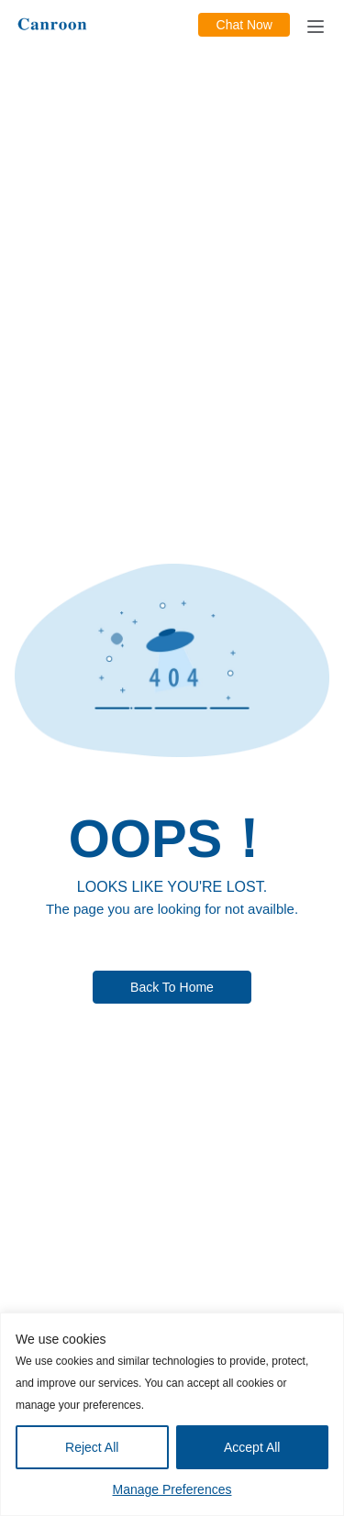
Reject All (91, 1447)
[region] (172, 1414)
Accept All (252, 1447)
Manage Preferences (172, 1489)
